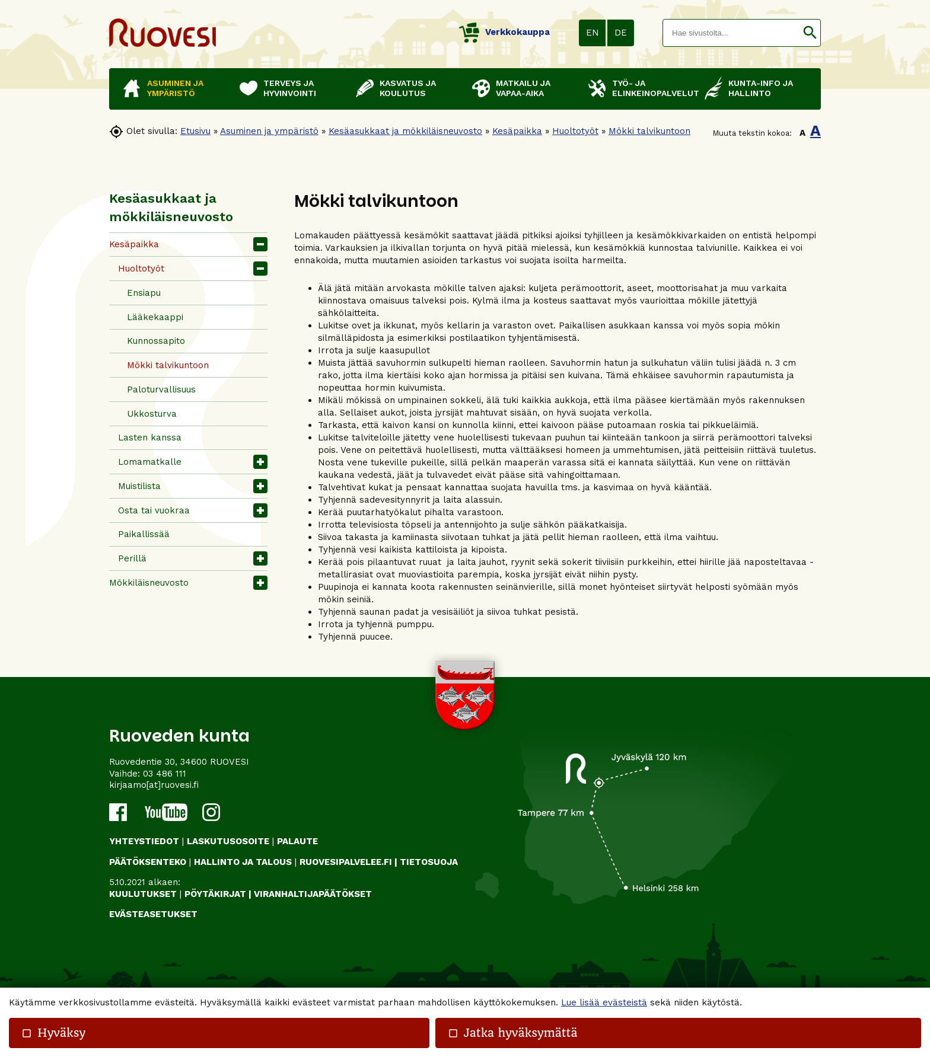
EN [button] (592, 32)
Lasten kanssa (149, 437)
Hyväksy (53, 1033)
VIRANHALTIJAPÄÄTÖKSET (313, 894)
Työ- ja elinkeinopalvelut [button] (652, 88)
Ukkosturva (152, 413)
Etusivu (195, 131)
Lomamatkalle (149, 461)
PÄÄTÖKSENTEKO (147, 862)
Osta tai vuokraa (154, 510)
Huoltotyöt (575, 131)
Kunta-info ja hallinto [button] (760, 88)
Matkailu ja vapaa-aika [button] (523, 88)
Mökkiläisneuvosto (149, 582)
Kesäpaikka (517, 131)
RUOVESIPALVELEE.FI (346, 862)
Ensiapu (144, 293)
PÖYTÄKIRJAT (215, 894)
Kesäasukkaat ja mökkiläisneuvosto (405, 131)
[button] (810, 33)
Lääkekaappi (155, 317)
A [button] (802, 132)
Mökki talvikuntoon (649, 131)
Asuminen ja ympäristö (269, 131)
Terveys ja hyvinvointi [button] (289, 88)
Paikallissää (144, 534)
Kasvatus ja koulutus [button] (408, 88)
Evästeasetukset (153, 914)
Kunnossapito (156, 341)
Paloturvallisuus (161, 389)
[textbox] (731, 33)
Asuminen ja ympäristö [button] (175, 88)
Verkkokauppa (504, 32)
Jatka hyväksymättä (513, 1033)
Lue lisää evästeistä (604, 1002)
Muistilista (139, 486)
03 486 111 (164, 773)
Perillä (132, 558)
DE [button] (620, 32)
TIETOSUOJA (429, 862)
